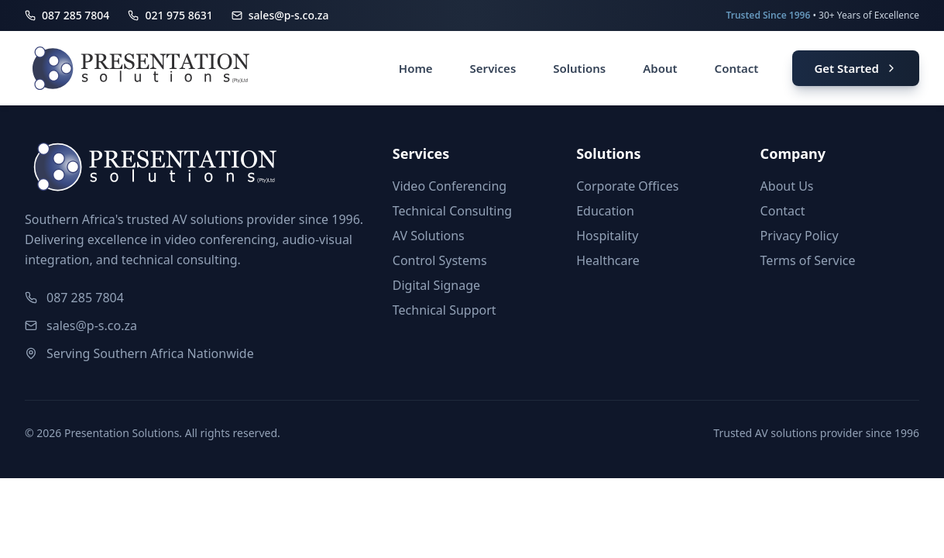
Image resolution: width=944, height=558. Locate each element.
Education (605, 210)
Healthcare (608, 260)
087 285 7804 (85, 297)
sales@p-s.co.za (91, 325)
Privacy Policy (799, 235)
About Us (787, 186)
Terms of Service (808, 260)
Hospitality (607, 235)
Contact (782, 210)
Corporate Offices (627, 186)
